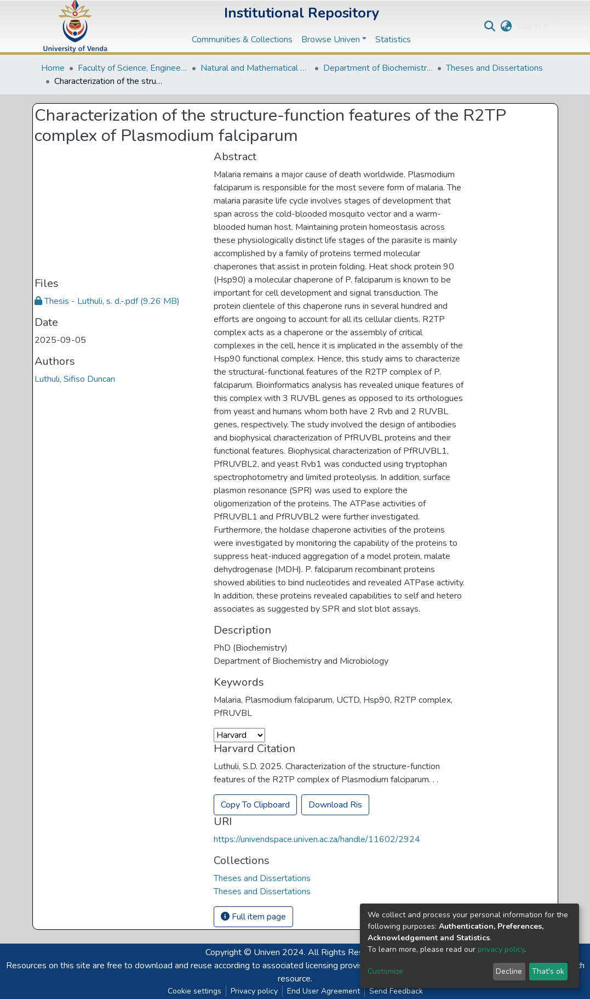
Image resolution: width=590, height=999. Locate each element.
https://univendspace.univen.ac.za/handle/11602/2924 (317, 839)
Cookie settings (194, 991)
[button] (506, 26)
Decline (509, 971)
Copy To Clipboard (255, 805)
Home (53, 68)
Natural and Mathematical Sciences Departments (255, 68)
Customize (385, 971)
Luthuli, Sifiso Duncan (75, 379)
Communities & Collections (242, 39)
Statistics (393, 39)
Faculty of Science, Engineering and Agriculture (132, 68)
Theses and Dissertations (494, 68)
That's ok (548, 971)
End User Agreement (323, 991)
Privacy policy (254, 991)
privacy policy (501, 949)
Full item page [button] (253, 917)
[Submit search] (489, 26)
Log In (529, 26)
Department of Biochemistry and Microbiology (378, 68)
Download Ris (335, 805)
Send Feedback (396, 991)
